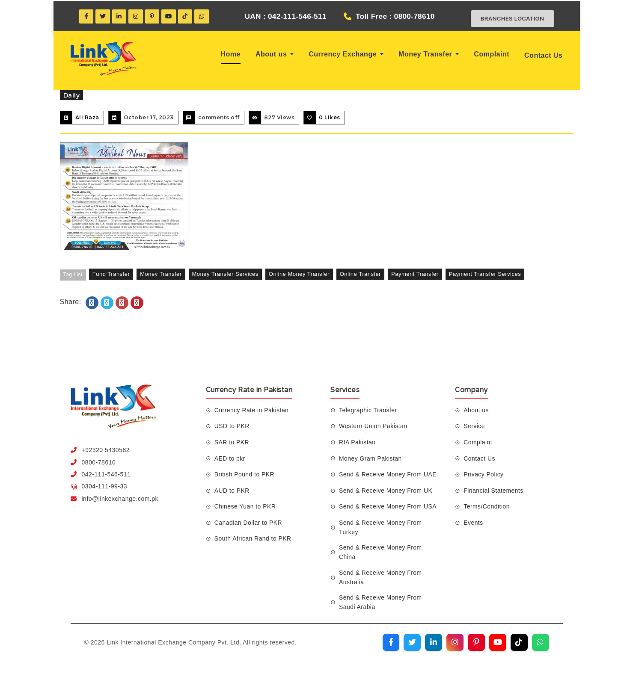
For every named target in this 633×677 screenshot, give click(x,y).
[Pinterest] (153, 16)
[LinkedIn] (120, 16)
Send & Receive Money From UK (386, 490)
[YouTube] (170, 16)
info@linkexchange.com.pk (120, 498)
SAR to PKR (232, 442)
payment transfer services (485, 274)
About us (275, 54)
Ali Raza (87, 117)
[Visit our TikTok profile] (519, 643)
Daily (71, 95)
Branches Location (510, 18)
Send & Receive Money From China (380, 552)
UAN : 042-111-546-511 (282, 16)
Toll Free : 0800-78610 (395, 16)
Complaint (491, 54)
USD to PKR (232, 426)
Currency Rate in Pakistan (251, 410)
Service (474, 426)
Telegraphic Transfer (368, 410)
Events (473, 522)
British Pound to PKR (244, 474)
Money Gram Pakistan (370, 458)
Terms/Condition (487, 506)
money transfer (160, 274)
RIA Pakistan (357, 442)
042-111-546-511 (106, 474)
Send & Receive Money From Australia (380, 577)
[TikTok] (186, 16)
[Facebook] (86, 16)
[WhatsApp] (203, 16)
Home (231, 54)
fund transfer (111, 274)
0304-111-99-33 (105, 486)
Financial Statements (494, 490)
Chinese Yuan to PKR (245, 506)
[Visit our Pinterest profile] (476, 643)
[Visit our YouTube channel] (497, 643)
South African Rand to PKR (253, 538)
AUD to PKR (232, 490)
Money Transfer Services (225, 274)
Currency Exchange (346, 54)
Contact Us (543, 55)
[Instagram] (136, 16)
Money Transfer (428, 54)
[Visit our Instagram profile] (455, 643)
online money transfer (299, 274)
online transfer (360, 274)
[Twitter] (103, 16)
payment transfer (415, 274)
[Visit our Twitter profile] (412, 643)
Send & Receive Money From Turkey (380, 527)
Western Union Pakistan (373, 426)
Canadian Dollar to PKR (248, 522)
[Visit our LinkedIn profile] (433, 643)
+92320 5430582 (106, 449)
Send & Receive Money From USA (388, 506)
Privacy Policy (484, 474)
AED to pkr (230, 458)
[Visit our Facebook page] (390, 643)
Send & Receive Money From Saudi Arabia (380, 602)
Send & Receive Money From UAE (388, 474)
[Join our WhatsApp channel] (540, 643)
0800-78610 (99, 462)
